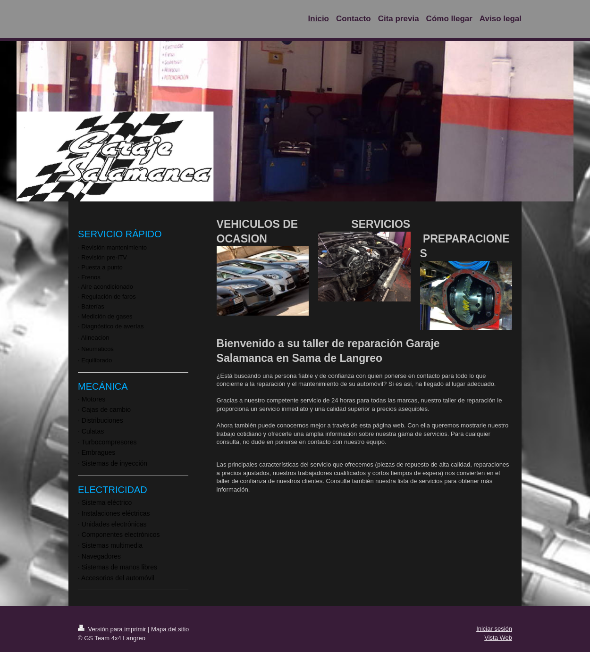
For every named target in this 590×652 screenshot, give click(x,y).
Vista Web (498, 637)
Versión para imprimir (113, 629)
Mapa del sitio (170, 629)
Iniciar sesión (494, 628)
